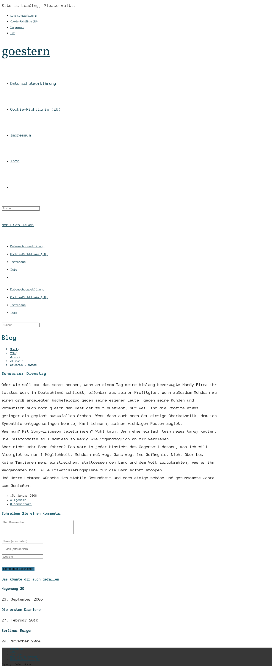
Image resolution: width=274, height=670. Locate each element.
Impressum (17, 27)
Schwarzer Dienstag (23, 364)
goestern (26, 52)
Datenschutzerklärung (23, 16)
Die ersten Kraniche (21, 612)
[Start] (14, 349)
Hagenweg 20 (13, 591)
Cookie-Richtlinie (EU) (24, 21)
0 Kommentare (21, 504)
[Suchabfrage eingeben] (21, 208)
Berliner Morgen (17, 633)
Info (12, 33)
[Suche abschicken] (43, 325)
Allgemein (18, 500)
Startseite (17, 651)
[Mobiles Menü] (18, 225)
